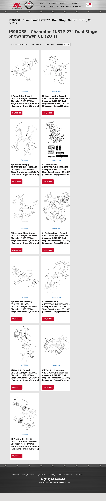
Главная (43, 3)
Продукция (53, 3)
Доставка (75, 3)
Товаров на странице (54, 44)
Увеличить (25, 91)
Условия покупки (64, 6)
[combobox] (67, 44)
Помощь (51, 6)
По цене (35, 44)
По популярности (18, 44)
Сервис (42, 6)
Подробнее (16, 113)
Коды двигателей (28, 475)
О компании (64, 3)
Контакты (77, 6)
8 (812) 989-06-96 (53, 479)
